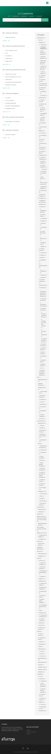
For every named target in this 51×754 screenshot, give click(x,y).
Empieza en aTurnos (31, 732)
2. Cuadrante (41, 678)
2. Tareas (41, 651)
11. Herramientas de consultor (43, 304)
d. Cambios (42, 221)
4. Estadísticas (41, 710)
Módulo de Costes (41, 532)
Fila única (40, 664)
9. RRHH (40, 646)
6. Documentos (42, 406)
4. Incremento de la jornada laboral (13, 82)
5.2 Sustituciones (43, 190)
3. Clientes (41, 653)
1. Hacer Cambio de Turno (11, 50)
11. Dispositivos (42, 452)
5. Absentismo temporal (10, 84)
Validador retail (41, 669)
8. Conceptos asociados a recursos (44, 340)
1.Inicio (39, 40)
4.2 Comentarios (42, 135)
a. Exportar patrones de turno (42, 109)
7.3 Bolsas (41, 257)
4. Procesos (41, 656)
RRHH (39, 443)
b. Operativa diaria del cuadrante (42, 690)
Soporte (28, 730)
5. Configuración (42, 439)
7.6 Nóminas (42, 287)
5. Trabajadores (41, 155)
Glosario (39, 514)
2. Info (6, 53)
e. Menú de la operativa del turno (15, 46)
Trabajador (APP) (42, 387)
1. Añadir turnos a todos (10, 74)
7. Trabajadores (42, 410)
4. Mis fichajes (42, 501)
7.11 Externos (42, 252)
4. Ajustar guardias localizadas (41, 464)
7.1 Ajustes (41, 206)
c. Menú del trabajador (12, 93)
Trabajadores (41, 556)
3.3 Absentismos (42, 591)
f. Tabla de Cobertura (11, 33)
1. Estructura (41, 560)
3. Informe (41, 460)
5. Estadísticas (42, 404)
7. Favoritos (40, 641)
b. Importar (42, 275)
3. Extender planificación (10, 103)
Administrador (24, 16)
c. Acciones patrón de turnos (42, 119)
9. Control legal (42, 487)
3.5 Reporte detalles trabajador (41, 601)
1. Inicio (40, 676)
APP (38, 377)
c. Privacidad (43, 218)
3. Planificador (41, 97)
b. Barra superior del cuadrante (14, 117)
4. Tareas (41, 402)
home (9, 16)
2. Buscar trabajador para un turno (13, 76)
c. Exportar (42, 277)
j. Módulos (42, 246)
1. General (43, 169)
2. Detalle (41, 427)
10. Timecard (42, 450)
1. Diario (41, 425)
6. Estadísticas (41, 198)
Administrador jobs (42, 658)
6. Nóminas (40, 622)
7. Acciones (40, 625)
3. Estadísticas (41, 581)
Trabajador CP (41, 491)
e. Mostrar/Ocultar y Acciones (43, 182)
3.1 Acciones (42, 704)
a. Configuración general (43, 210)
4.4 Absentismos (42, 143)
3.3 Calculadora (42, 123)
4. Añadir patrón (8, 58)
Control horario (40, 421)
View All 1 (5, 40)
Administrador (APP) (42, 379)
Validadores (40, 671)
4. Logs (39, 610)
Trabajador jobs (41, 667)
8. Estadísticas (41, 644)
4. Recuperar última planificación (12, 105)
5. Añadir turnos (8, 61)
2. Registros (40, 578)
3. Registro (40, 702)
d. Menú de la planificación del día (15, 69)
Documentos (40, 507)
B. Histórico (42, 95)
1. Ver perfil (7, 97)
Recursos (39, 551)
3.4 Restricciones (43, 127)
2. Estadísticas (41, 539)
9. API (41, 368)
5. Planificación (41, 612)
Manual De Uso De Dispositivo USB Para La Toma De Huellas (42, 518)
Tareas (38, 631)
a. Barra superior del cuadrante (42, 685)
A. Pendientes (43, 91)
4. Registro (40, 130)
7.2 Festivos (41, 255)
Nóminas (39, 541)
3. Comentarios (8, 55)
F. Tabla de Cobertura (10, 37)
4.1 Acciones (42, 133)
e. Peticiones (43, 223)
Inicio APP (41, 418)
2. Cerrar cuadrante (9, 100)
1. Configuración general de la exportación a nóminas (43, 293)
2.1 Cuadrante (42, 44)
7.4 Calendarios (42, 260)
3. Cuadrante (42, 399)
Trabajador (40, 511)
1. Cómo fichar (42, 493)
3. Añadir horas (8, 79)
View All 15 (5, 111)
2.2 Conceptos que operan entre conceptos (43, 322)
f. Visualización (43, 227)
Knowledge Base (15, 16)
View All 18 (5, 64)
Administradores (41, 553)
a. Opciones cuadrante (12, 130)
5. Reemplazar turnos (10, 108)
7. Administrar (41, 204)
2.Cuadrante (31, 16)
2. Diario (41, 496)
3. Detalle (41, 498)
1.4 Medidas (41, 576)
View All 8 (5, 88)
